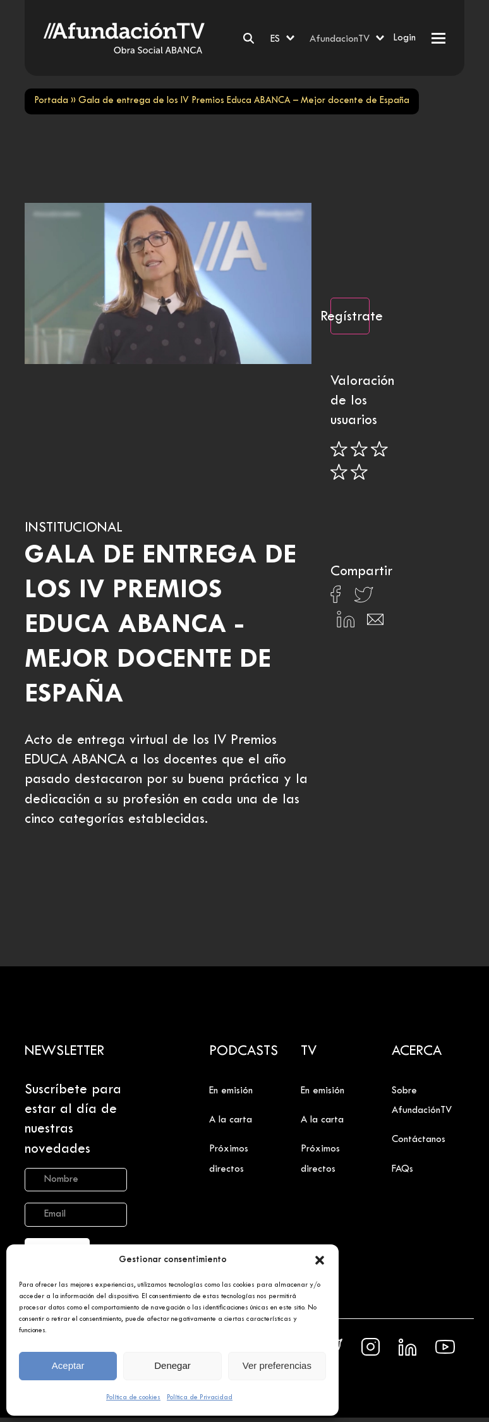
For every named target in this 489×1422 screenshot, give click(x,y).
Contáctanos (418, 1139)
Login (404, 37)
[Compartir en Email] (375, 623)
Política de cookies (133, 1397)
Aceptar (68, 1365)
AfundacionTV (340, 39)
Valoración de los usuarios (362, 401)
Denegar (172, 1365)
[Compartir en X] (363, 598)
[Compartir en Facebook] (335, 598)
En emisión (231, 1090)
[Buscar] (248, 38)
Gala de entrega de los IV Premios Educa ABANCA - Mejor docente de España (160, 625)
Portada (51, 101)
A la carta (230, 1119)
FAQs (402, 1169)
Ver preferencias (277, 1365)
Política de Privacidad (199, 1397)
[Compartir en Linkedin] (345, 623)
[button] (319, 1260)
